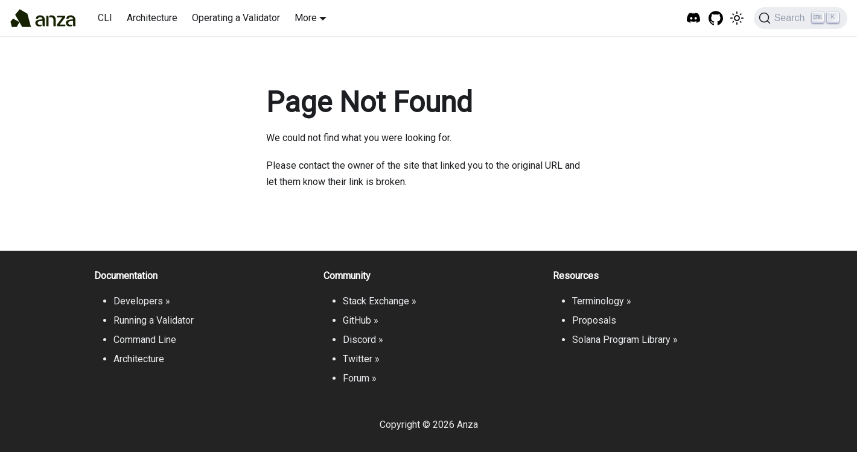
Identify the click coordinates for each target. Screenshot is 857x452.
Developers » (141, 301)
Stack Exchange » (379, 301)
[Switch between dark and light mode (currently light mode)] (737, 18)
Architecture (152, 18)
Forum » (360, 378)
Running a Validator (153, 320)
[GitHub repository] (716, 18)
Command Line (144, 339)
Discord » (363, 339)
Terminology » (601, 301)
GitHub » (360, 320)
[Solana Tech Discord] (694, 18)
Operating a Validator (236, 18)
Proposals (594, 320)
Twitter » (361, 359)
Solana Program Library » (625, 339)
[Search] (800, 18)
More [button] (306, 18)
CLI (105, 18)
